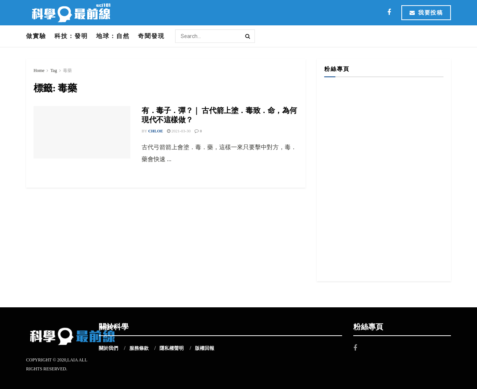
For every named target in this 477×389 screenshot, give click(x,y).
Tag (53, 70)
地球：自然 (113, 36)
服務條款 (139, 348)
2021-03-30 (178, 131)
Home (39, 70)
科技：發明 (71, 36)
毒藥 (67, 70)
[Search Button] (248, 36)
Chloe (155, 131)
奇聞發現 (151, 36)
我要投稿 (426, 13)
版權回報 (204, 348)
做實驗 (36, 36)
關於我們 (108, 348)
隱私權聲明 (171, 348)
